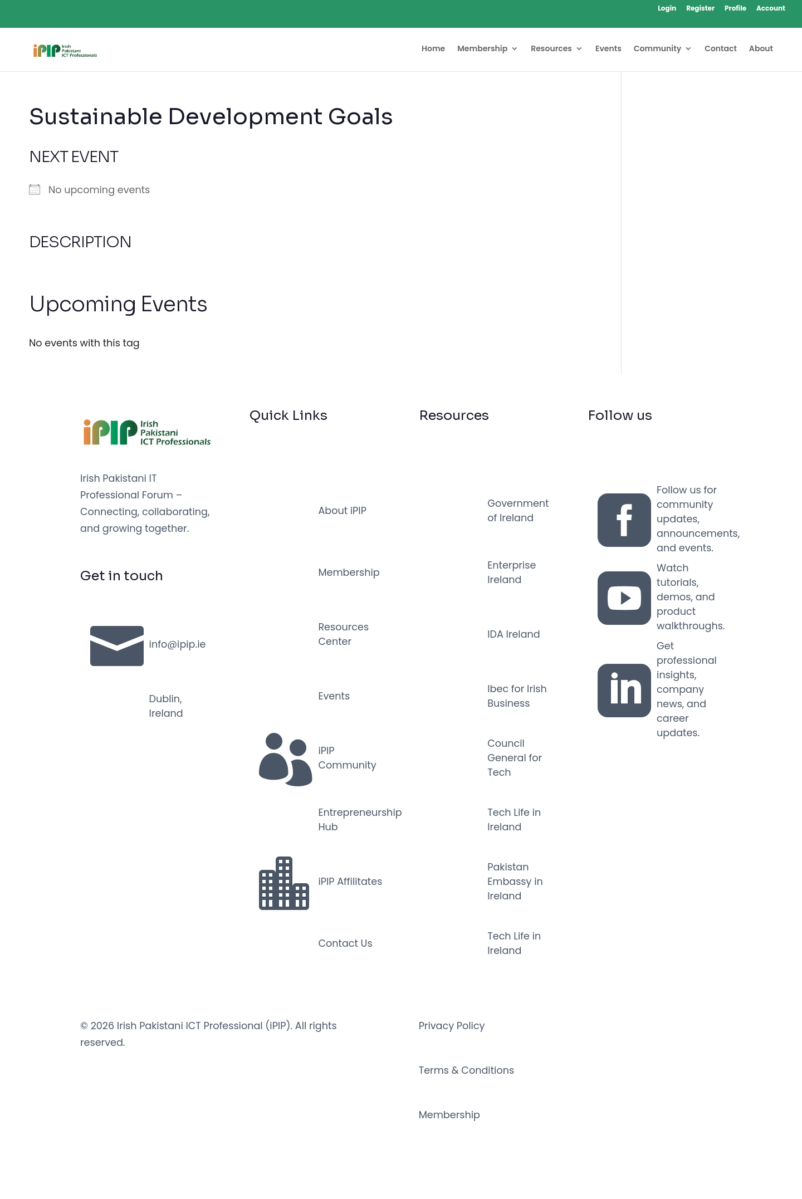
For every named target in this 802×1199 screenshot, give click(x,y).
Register (700, 9)
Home (433, 49)
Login (667, 9)
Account (770, 9)
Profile (735, 9)
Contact (721, 49)
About (761, 49)
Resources (551, 49)
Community (657, 49)
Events (608, 49)
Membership (482, 49)
